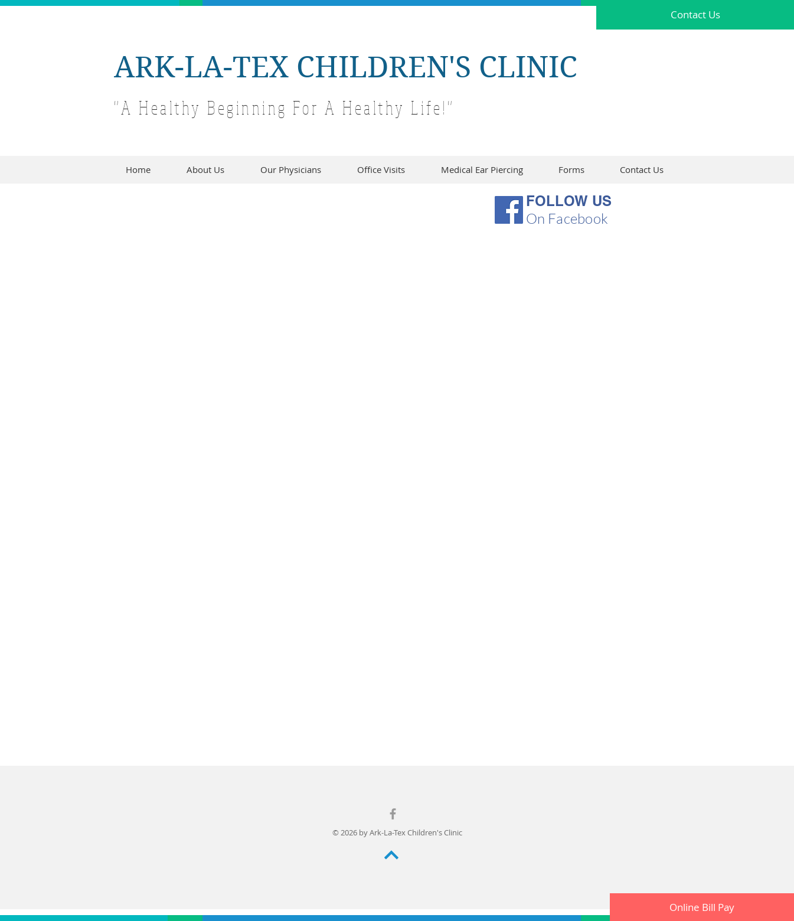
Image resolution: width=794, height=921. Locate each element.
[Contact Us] (695, 15)
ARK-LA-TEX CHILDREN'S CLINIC (345, 67)
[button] (571, 169)
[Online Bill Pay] (702, 907)
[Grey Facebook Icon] (392, 813)
